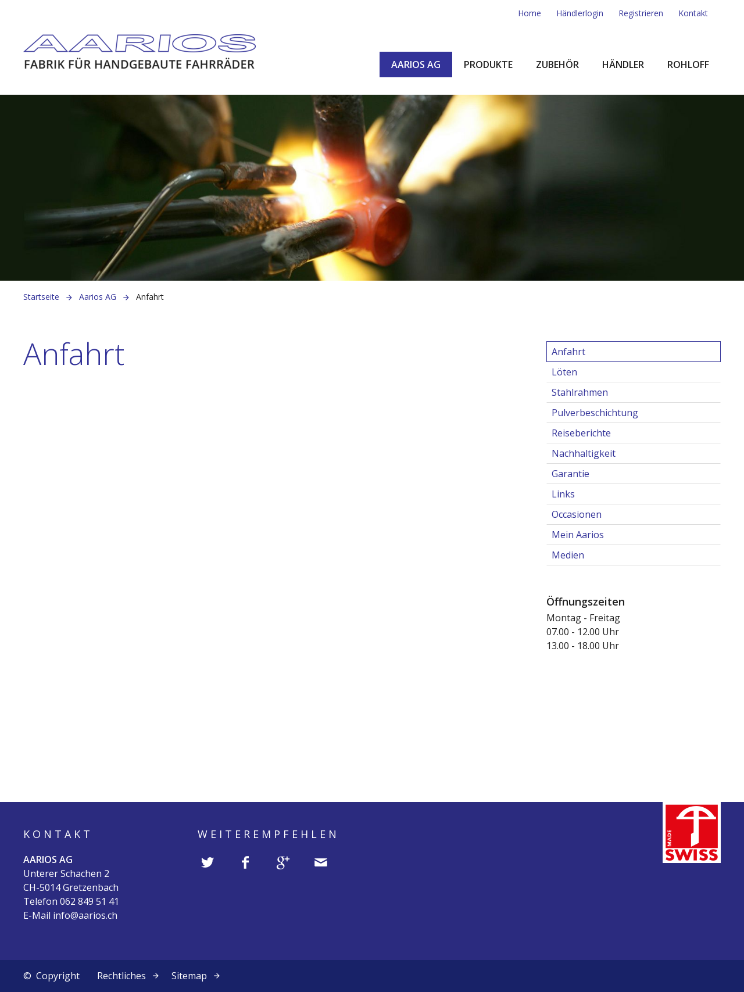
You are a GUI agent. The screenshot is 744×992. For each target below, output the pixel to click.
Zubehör (557, 64)
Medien (568, 555)
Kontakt (693, 13)
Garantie (570, 473)
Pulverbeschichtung (595, 412)
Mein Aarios (578, 534)
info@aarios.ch (85, 915)
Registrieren (640, 13)
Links (563, 494)
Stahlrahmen (580, 392)
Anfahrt (568, 351)
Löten (564, 372)
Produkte (488, 64)
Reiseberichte (581, 433)
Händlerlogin (579, 13)
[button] (208, 863)
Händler (623, 64)
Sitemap (189, 975)
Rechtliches (121, 975)
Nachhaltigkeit (584, 453)
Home (529, 13)
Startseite (41, 296)
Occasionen (577, 514)
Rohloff (688, 64)
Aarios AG (416, 64)
